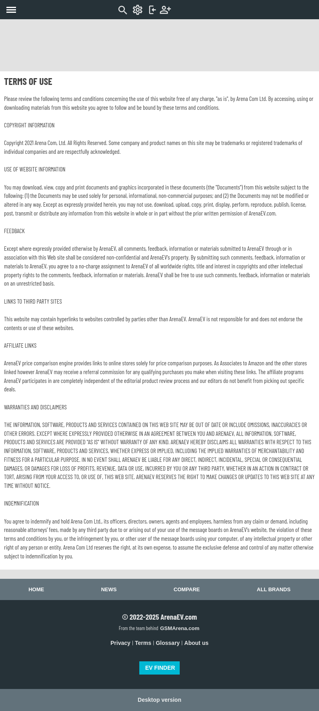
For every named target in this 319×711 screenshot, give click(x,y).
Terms (143, 643)
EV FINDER (160, 668)
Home (36, 589)
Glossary (168, 643)
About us (196, 643)
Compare (187, 589)
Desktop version (159, 700)
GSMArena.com (179, 628)
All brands (274, 589)
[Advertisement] (160, 45)
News (108, 589)
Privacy (120, 643)
